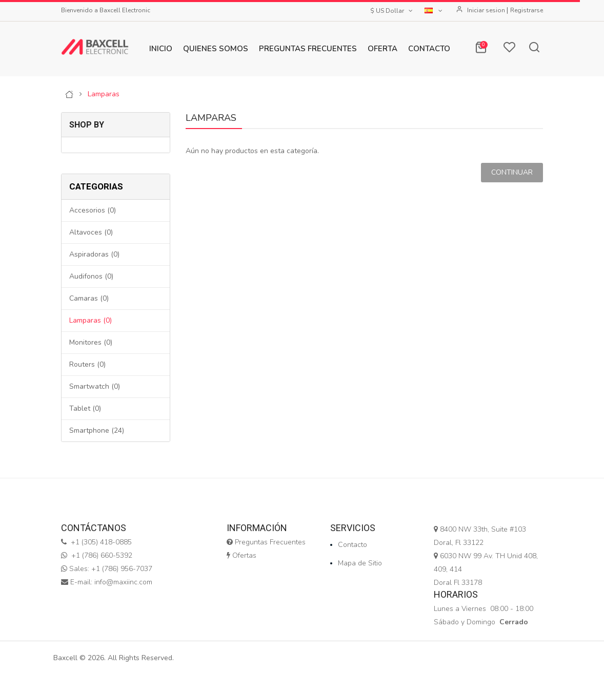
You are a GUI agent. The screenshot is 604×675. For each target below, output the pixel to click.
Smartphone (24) (96, 430)
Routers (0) (87, 364)
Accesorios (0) (92, 210)
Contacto (352, 545)
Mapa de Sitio (360, 563)
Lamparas (103, 94)
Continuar (512, 172)
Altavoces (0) (91, 232)
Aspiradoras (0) (94, 254)
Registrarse (526, 10)
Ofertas (241, 555)
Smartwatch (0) (94, 386)
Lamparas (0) (90, 320)
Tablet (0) (85, 408)
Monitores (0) (90, 342)
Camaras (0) (89, 298)
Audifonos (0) (91, 276)
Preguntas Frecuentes (266, 542)
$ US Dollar (392, 11)
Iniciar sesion (487, 10)
